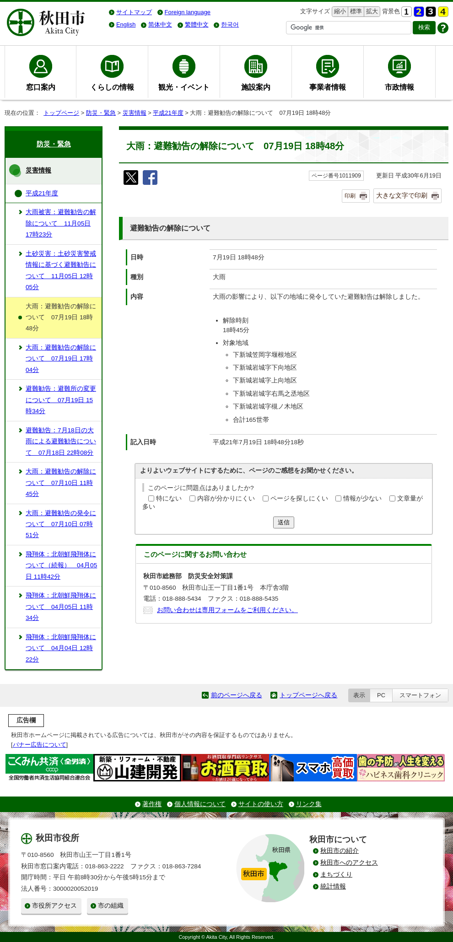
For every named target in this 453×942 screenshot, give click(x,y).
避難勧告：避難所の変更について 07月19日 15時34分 (61, 399)
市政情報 (399, 87)
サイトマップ (134, 12)
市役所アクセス (54, 905)
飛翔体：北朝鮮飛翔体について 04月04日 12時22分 (61, 648)
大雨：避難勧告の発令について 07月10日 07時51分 (61, 524)
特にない (169, 498)
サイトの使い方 (260, 804)
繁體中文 (197, 24)
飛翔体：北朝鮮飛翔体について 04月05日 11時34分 (61, 606)
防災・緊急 (101, 112)
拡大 (371, 12)
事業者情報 (327, 87)
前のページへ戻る (236, 695)
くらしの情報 (112, 87)
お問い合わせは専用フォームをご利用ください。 (227, 610)
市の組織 (111, 905)
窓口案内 (40, 87)
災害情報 (134, 112)
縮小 (339, 12)
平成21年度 (168, 112)
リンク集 (309, 804)
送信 (284, 522)
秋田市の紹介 (339, 850)
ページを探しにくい (299, 498)
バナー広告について (39, 744)
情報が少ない (362, 498)
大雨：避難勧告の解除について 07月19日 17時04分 (61, 358)
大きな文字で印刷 (401, 195)
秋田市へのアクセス (349, 862)
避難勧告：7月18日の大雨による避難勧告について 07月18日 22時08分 (61, 441)
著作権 (152, 804)
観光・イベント (184, 87)
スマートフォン (420, 695)
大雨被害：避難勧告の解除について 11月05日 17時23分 (61, 223)
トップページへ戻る (308, 695)
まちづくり (336, 874)
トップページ (61, 112)
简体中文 (160, 24)
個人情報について (200, 804)
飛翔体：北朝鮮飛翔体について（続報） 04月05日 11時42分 (61, 565)
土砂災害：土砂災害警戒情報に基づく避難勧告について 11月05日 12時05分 (61, 270)
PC (381, 695)
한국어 (230, 24)
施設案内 (255, 87)
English (125, 24)
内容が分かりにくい (226, 498)
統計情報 (333, 886)
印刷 (350, 196)
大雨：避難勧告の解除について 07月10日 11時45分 (61, 482)
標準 (355, 12)
